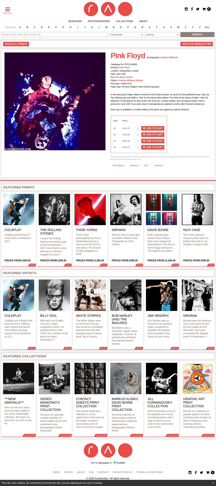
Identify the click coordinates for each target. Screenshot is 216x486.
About (143, 21)
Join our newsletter (196, 44)
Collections (124, 21)
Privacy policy (123, 472)
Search (197, 34)
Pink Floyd (124, 67)
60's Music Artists (124, 77)
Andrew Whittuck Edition (130, 80)
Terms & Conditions (149, 472)
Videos (68, 472)
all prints (16, 44)
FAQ (91, 472)
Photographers (99, 21)
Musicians (75, 21)
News (56, 472)
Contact (103, 472)
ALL (207, 27)
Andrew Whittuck (169, 57)
